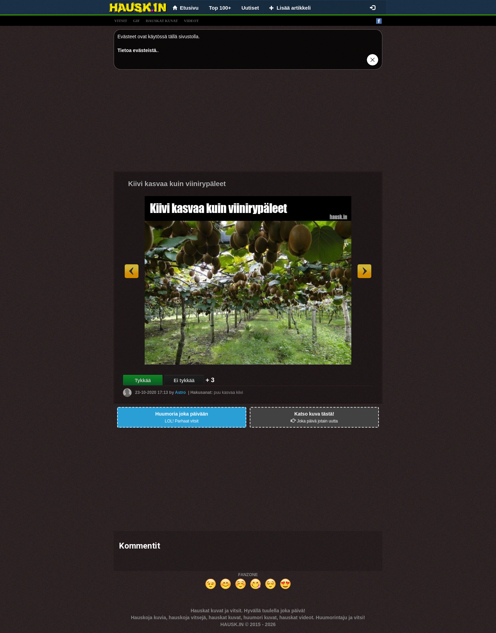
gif (136, 21)
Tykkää (143, 380)
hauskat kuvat (162, 21)
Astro (180, 392)
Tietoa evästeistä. (137, 50)
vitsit (120, 21)
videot (191, 21)
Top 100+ (220, 8)
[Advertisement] (248, 123)
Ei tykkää (184, 380)
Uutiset (250, 8)
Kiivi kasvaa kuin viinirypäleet (177, 183)
